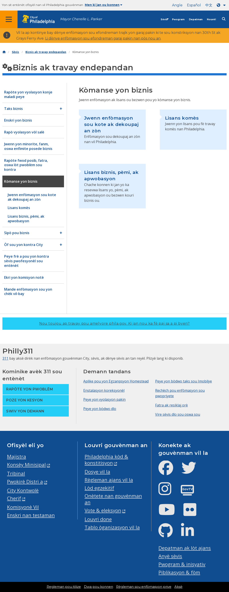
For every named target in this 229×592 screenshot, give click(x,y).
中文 (208, 5)
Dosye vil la (97, 471)
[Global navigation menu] (9, 19)
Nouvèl (211, 19)
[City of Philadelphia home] (40, 19)
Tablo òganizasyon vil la (112, 527)
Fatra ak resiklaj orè (171, 405)
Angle (177, 5)
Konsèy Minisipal (26, 464)
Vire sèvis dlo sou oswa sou (177, 414)
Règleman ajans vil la (109, 479)
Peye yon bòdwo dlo (99, 408)
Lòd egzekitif (99, 488)
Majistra (16, 456)
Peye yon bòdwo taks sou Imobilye (183, 381)
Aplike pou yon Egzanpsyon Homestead (116, 381)
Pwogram (178, 19)
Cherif (14, 498)
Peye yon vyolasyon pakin (104, 399)
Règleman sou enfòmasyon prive (143, 587)
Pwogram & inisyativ (181, 564)
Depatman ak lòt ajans (184, 548)
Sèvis (164, 19)
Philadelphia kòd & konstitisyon (106, 459)
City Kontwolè (23, 490)
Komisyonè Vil (23, 507)
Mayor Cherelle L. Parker (81, 19)
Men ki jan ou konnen (103, 5)
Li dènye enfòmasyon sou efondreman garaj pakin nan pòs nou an (103, 38)
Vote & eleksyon (103, 510)
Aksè (178, 587)
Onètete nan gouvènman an (113, 499)
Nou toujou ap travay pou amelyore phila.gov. (114, 323)
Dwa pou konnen (98, 587)
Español (194, 5)
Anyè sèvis (170, 556)
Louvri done (98, 519)
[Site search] (223, 19)
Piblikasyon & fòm (179, 572)
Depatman (195, 19)
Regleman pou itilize (64, 587)
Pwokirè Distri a (25, 481)
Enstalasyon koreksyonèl (103, 390)
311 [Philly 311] (5, 358)
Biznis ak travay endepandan (45, 52)
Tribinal (16, 473)
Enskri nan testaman (31, 515)
